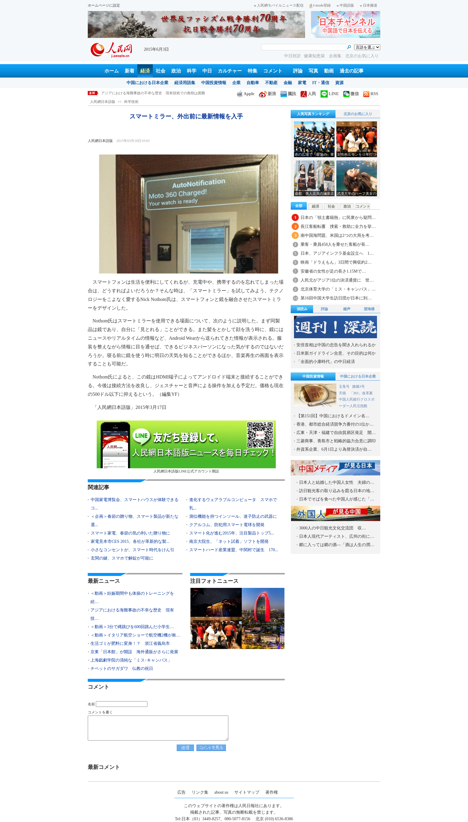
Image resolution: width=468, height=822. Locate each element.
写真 (313, 70)
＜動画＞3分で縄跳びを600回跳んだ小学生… (132, 627)
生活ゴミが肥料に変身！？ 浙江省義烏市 (130, 643)
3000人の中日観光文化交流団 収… (332, 528)
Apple (245, 94)
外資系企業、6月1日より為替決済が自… (334, 449)
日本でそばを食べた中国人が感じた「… (336, 499)
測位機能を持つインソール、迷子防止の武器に (233, 516)
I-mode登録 (320, 5)
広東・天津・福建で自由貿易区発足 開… (336, 432)
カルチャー (230, 70)
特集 (252, 70)
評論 (298, 70)
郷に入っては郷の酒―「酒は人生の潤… (336, 545)
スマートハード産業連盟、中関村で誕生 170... (233, 550)
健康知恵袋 (315, 56)
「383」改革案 (361, 393)
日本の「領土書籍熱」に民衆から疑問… (338, 217)
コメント (272, 70)
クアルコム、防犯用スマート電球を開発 (226, 525)
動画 (329, 70)
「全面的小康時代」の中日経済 (325, 361)
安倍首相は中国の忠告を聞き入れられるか (336, 345)
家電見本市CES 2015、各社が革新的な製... (130, 541)
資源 (339, 83)
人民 (308, 94)
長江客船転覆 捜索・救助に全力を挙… (338, 226)
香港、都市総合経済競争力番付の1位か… (335, 424)
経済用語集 (184, 83)
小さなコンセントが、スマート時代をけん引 (132, 550)
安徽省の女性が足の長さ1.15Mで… (333, 271)
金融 (288, 83)
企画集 (336, 56)
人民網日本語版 (102, 102)
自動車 (253, 83)
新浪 (267, 94)
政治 (176, 70)
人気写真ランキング (313, 114)
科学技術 (131, 102)
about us (221, 792)
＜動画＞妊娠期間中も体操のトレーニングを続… (132, 597)
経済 (145, 70)
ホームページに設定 (104, 5)
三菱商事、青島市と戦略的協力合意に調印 (336, 441)
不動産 (271, 83)
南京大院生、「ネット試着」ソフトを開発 (229, 541)
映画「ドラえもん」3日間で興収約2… (336, 262)
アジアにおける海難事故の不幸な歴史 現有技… (132, 614)
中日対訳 (292, 56)
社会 (160, 70)
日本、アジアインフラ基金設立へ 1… (337, 253)
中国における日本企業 (147, 83)
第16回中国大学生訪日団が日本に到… (336, 298)
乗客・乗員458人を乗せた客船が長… (335, 244)
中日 (207, 70)
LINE (330, 94)
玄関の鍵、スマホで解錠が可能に (122, 558)
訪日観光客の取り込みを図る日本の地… (336, 491)
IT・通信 (320, 83)
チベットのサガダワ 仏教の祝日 (121, 668)
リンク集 (200, 792)
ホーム (111, 70)
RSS (370, 94)
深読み (302, 309)
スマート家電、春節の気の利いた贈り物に (130, 533)
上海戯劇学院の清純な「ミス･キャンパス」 (131, 660)
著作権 (271, 792)
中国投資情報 (213, 83)
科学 (191, 70)
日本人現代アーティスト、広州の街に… (336, 536)
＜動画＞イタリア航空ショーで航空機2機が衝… (135, 635)
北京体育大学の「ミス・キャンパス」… (338, 289)
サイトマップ (246, 792)
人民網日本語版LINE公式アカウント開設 (186, 447)
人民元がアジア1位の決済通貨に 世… (337, 280)
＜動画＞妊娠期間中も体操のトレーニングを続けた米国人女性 (151, 93)
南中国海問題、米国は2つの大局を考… (337, 235)
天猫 (343, 393)
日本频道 (368, 5)
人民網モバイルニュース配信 (279, 5)
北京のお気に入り (362, 56)
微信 (351, 94)
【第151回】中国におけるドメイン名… (333, 416)
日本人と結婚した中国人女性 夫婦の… (336, 482)
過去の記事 (352, 70)
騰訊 (288, 94)
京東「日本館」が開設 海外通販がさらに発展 (134, 652)
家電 (302, 83)
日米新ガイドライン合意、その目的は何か (336, 353)
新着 (129, 70)
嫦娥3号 (358, 386)
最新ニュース (104, 581)
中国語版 (345, 5)
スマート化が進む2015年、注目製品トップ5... (231, 533)
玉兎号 (344, 386)
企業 (236, 83)
